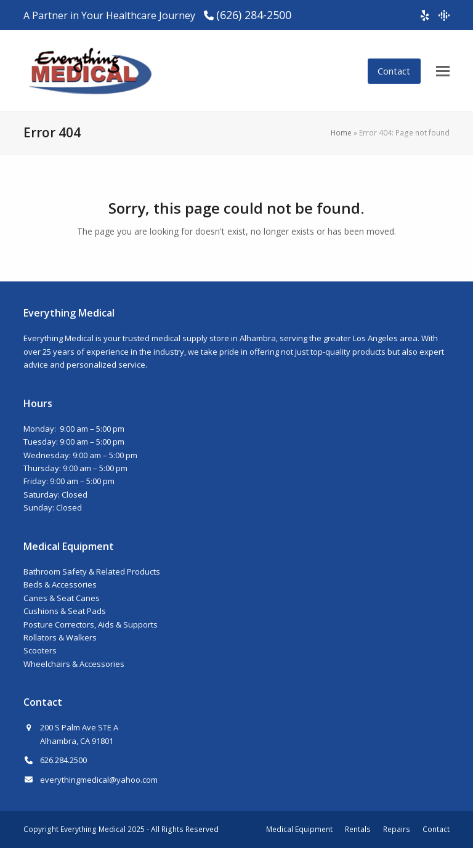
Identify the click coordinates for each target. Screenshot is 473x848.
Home (341, 132)
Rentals (358, 829)
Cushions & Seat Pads (64, 610)
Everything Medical (93, 829)
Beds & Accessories (60, 584)
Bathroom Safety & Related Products (91, 571)
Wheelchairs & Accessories (73, 663)
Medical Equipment (299, 829)
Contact (394, 71)
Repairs (396, 829)
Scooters (40, 650)
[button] (443, 71)
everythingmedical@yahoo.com (99, 779)
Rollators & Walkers (60, 637)
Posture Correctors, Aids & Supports (90, 624)
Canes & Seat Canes (61, 598)
